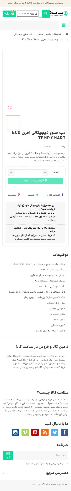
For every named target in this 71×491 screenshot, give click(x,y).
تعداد (56, 173)
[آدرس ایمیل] (40, 455)
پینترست (14, 195)
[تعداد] (28, 173)
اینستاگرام (15, 432)
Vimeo (25, 432)
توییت (33, 195)
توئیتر (54, 432)
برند (63, 147)
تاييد (8, 456)
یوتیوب (35, 432)
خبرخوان (45, 432)
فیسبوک (64, 432)
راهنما (10, 3)
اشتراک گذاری (55, 195)
